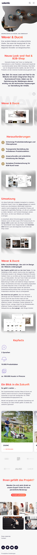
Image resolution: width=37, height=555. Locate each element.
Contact (3, 538)
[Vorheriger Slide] (30, 93)
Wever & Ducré (23, 204)
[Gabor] (30, 469)
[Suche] (29, 3)
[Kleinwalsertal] (18, 459)
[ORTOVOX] (30, 459)
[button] (33, 3)
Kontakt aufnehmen (18, 495)
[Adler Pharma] (6, 469)
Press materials (5, 536)
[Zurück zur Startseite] (6, 3)
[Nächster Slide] (33, 93)
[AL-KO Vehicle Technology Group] (18, 469)
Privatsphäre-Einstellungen (8, 553)
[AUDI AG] (6, 459)
